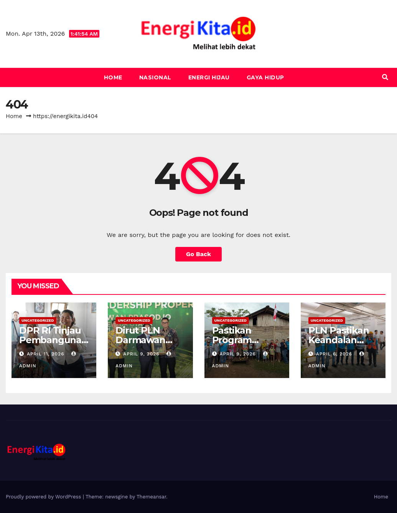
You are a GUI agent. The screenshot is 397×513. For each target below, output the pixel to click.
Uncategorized (37, 320)
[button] (385, 77)
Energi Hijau (209, 77)
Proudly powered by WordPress (44, 497)
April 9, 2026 (142, 354)
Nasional (155, 77)
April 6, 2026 (335, 354)
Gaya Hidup (265, 77)
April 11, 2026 (46, 354)
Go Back (198, 254)
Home (113, 77)
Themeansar (151, 497)
